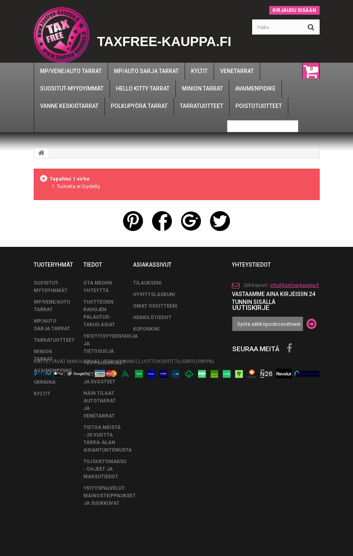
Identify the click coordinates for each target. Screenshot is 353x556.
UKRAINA (45, 382)
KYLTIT (42, 393)
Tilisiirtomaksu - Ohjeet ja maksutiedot (104, 469)
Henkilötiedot (152, 317)
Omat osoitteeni (155, 306)
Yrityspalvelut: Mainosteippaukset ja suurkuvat (109, 495)
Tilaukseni (147, 283)
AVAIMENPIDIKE (53, 370)
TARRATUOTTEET (54, 340)
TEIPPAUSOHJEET (104, 363)
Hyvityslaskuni (154, 294)
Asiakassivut (152, 265)
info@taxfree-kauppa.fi (294, 285)
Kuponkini (146, 329)
